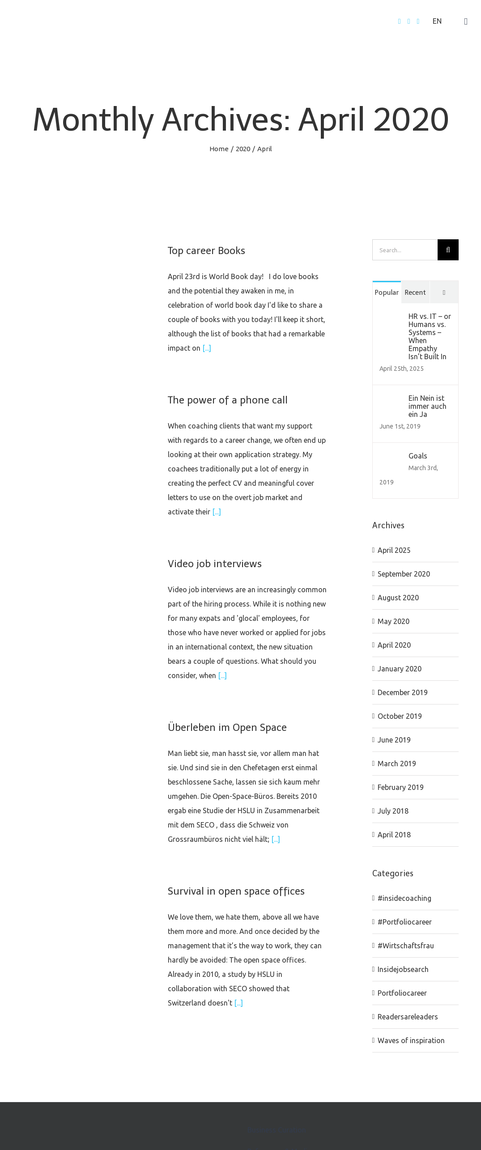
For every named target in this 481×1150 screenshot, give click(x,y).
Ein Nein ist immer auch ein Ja (428, 406)
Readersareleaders (408, 1017)
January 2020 (399, 669)
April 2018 (394, 835)
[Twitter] (409, 21)
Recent (415, 293)
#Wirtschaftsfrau (406, 946)
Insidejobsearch (403, 969)
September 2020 (404, 574)
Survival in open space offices (236, 891)
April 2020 (394, 645)
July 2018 (393, 811)
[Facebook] (399, 21)
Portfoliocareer (402, 993)
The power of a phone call (228, 400)
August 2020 (398, 598)
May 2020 (393, 621)
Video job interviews (215, 564)
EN (437, 21)
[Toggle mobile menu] (466, 21)
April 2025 (394, 550)
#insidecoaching (404, 898)
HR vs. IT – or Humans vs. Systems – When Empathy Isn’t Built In (430, 336)
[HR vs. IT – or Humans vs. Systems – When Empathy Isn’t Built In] (391, 319)
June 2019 (394, 740)
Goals (418, 456)
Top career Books (206, 251)
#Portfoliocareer (405, 922)
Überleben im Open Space (227, 727)
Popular (387, 293)
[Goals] (391, 459)
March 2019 (397, 764)
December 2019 (403, 692)
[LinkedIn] (418, 21)
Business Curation (276, 1130)
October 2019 (400, 716)
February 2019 (401, 787)
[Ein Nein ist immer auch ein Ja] (391, 401)
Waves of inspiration (411, 1040)
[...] (206, 348)
